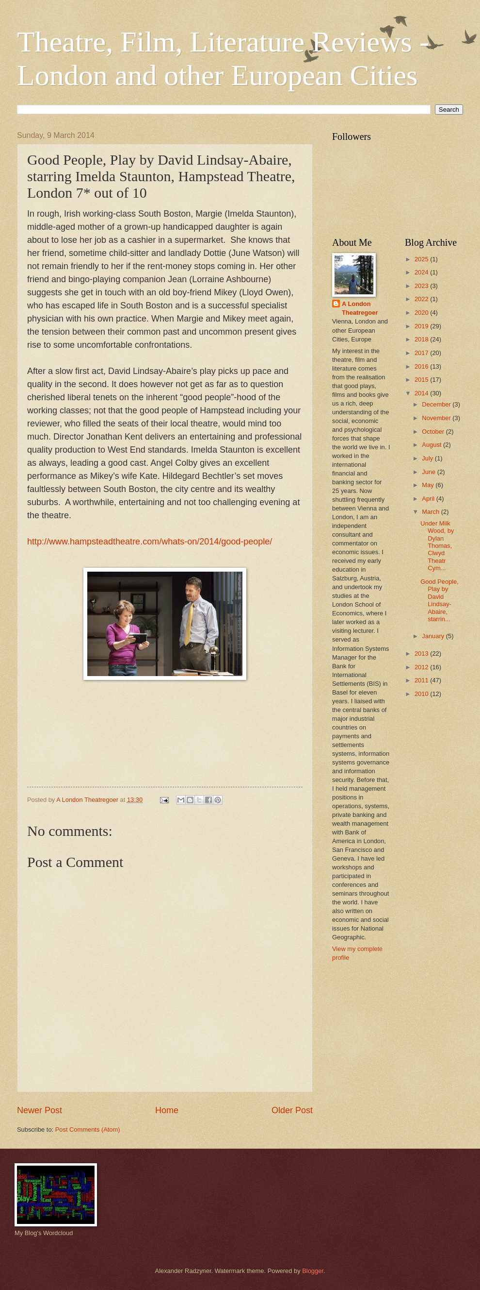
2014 (422, 393)
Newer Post (39, 1110)
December (437, 404)
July (428, 458)
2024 (422, 272)
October (434, 431)
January (434, 636)
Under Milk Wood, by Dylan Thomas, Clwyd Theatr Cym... (437, 546)
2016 (422, 366)
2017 (422, 352)
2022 (422, 299)
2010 (422, 693)
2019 (422, 326)
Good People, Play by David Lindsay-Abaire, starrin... (439, 600)
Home (166, 1110)
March (431, 511)
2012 (422, 667)
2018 (422, 339)
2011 (422, 680)
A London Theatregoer (360, 308)
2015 (422, 379)
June (429, 471)
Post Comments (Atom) (87, 1129)
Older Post (292, 1110)
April (429, 498)
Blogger (312, 1270)
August (432, 444)
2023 (422, 285)
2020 (422, 312)
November (437, 418)
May (428, 485)
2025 (422, 259)
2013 (422, 653)
